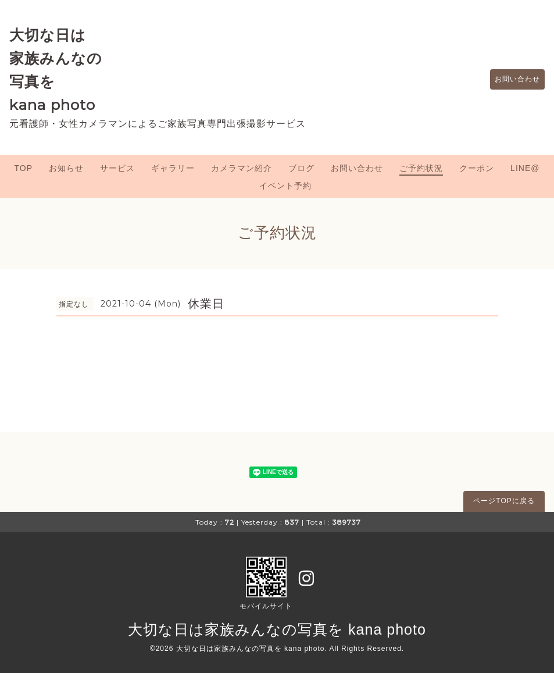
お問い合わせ (511, 79)
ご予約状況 (421, 168)
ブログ (301, 168)
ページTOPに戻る (503, 501)
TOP (24, 168)
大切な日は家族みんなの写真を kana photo (277, 629)
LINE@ (524, 168)
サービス (117, 168)
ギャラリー (173, 168)
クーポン (476, 168)
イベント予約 (285, 185)
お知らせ (66, 168)
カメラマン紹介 (241, 168)
